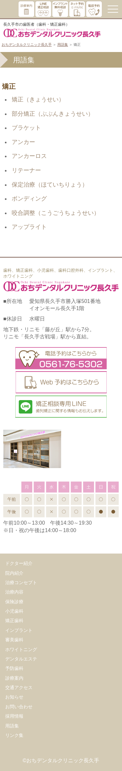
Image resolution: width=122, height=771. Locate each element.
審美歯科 (14, 639)
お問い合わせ (19, 706)
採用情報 (14, 716)
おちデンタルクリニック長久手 (27, 44)
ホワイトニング (21, 649)
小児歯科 (14, 611)
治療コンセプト (21, 582)
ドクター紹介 (19, 563)
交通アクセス (19, 687)
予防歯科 (14, 668)
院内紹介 (14, 573)
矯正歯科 (14, 620)
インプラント (19, 630)
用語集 (62, 44)
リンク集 (14, 735)
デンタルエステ (21, 658)
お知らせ (14, 696)
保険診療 (14, 601)
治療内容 (14, 592)
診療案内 (14, 678)
